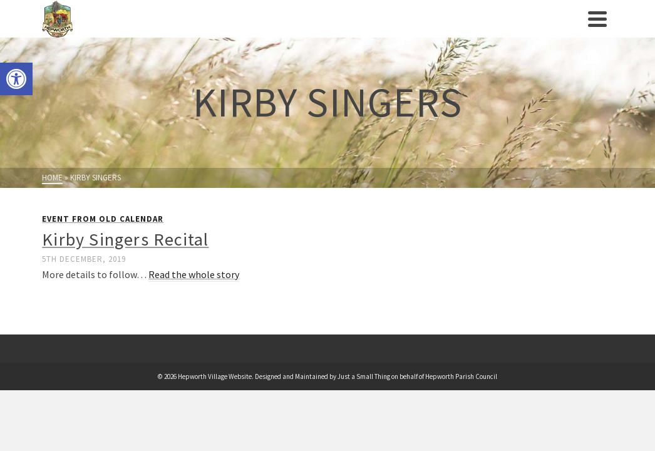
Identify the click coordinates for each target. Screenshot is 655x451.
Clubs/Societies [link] (324, 24)
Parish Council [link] (125, 31)
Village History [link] (193, 31)
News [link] (511, 31)
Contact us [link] (558, 31)
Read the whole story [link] (193, 299)
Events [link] (254, 31)
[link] (16, 79)
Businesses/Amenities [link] (431, 24)
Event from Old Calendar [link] (102, 244)
